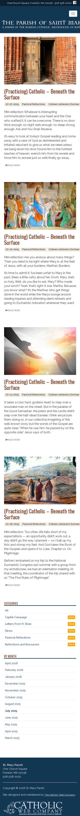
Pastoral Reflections (18, 637)
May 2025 (11, 724)
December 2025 (15, 683)
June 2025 (11, 717)
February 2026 (14, 669)
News (8, 630)
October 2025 (14, 697)
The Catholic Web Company (59, 794)
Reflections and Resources (22, 644)
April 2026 (11, 663)
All (6, 610)
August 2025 (13, 703)
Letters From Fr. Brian (18, 623)
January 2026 (13, 676)
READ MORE (12, 165)
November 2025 (15, 690)
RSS (71, 617)
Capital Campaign (16, 617)
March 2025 (12, 737)
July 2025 (11, 710)
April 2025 (11, 731)
